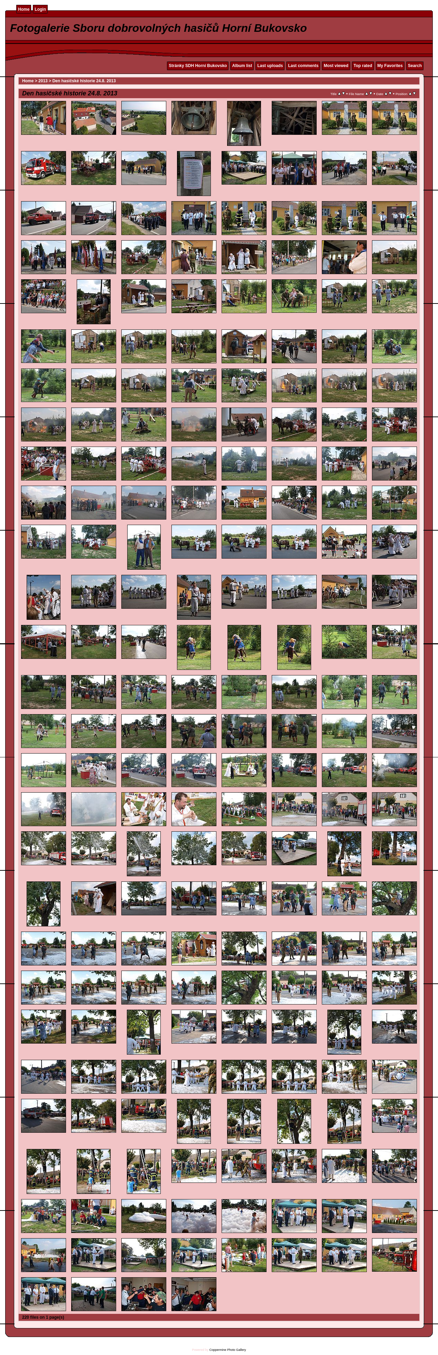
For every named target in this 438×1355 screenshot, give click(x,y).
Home (23, 9)
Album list (242, 65)
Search (415, 65)
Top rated (363, 65)
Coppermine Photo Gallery (227, 1350)
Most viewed (336, 65)
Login (40, 9)
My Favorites (390, 65)
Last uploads (270, 65)
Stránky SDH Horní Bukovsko (198, 65)
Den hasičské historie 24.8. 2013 (83, 80)
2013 (43, 80)
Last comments (303, 65)
